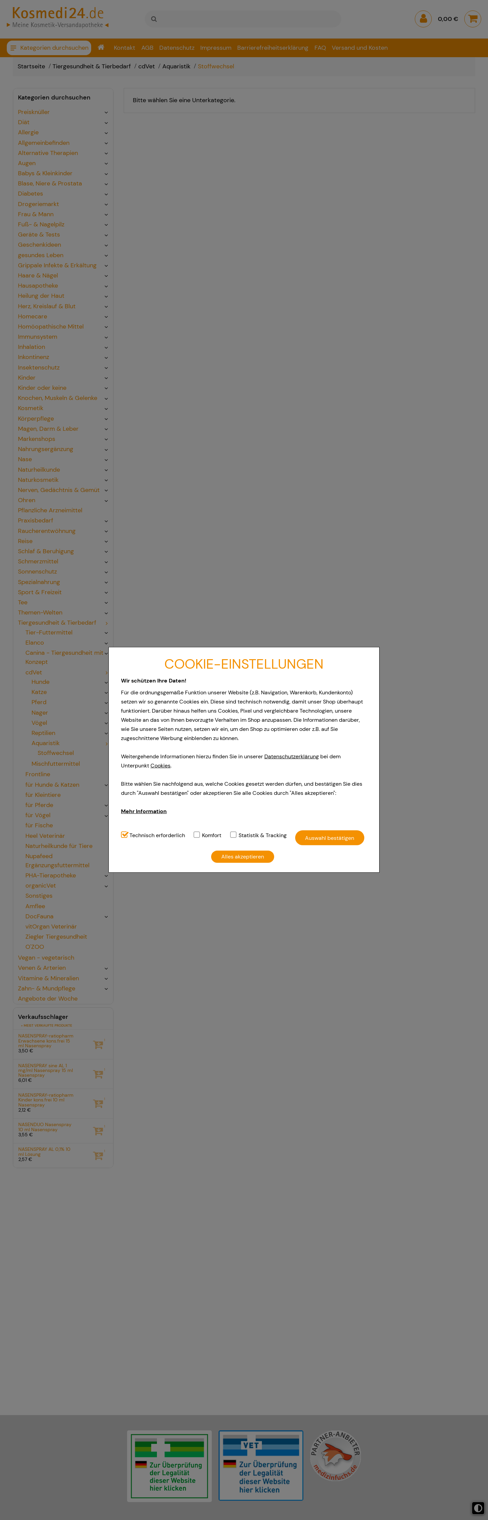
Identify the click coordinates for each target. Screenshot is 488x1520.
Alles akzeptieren (242, 856)
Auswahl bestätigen (329, 837)
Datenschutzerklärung (291, 756)
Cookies (160, 765)
